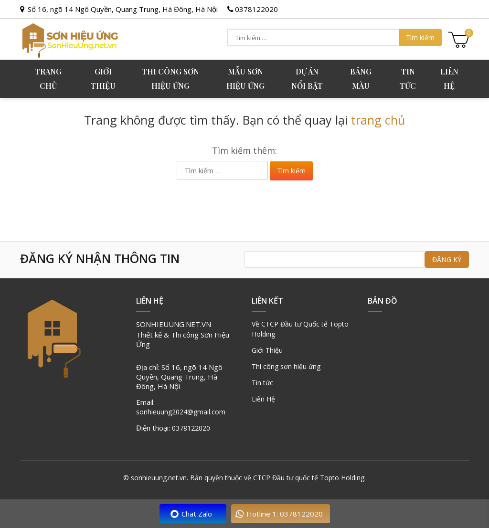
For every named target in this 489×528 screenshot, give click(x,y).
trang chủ (378, 120)
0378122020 (256, 9)
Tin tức (408, 78)
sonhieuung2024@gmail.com (180, 411)
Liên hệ (449, 78)
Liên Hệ (263, 398)
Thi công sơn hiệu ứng (170, 78)
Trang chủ (48, 78)
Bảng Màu (361, 78)
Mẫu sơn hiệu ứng (245, 78)
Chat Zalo (196, 513)
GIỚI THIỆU (103, 78)
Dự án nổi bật (307, 78)
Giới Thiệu (267, 350)
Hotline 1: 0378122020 (284, 513)
